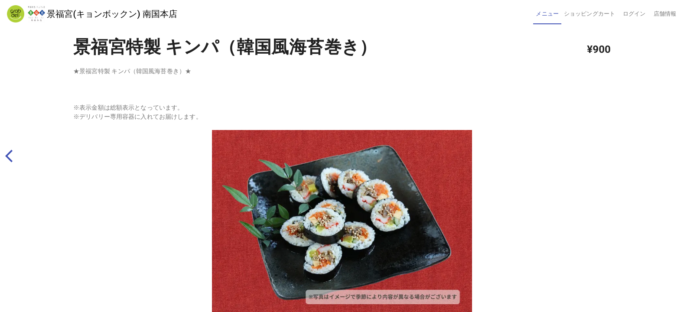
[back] (13, 156)
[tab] (547, 13)
